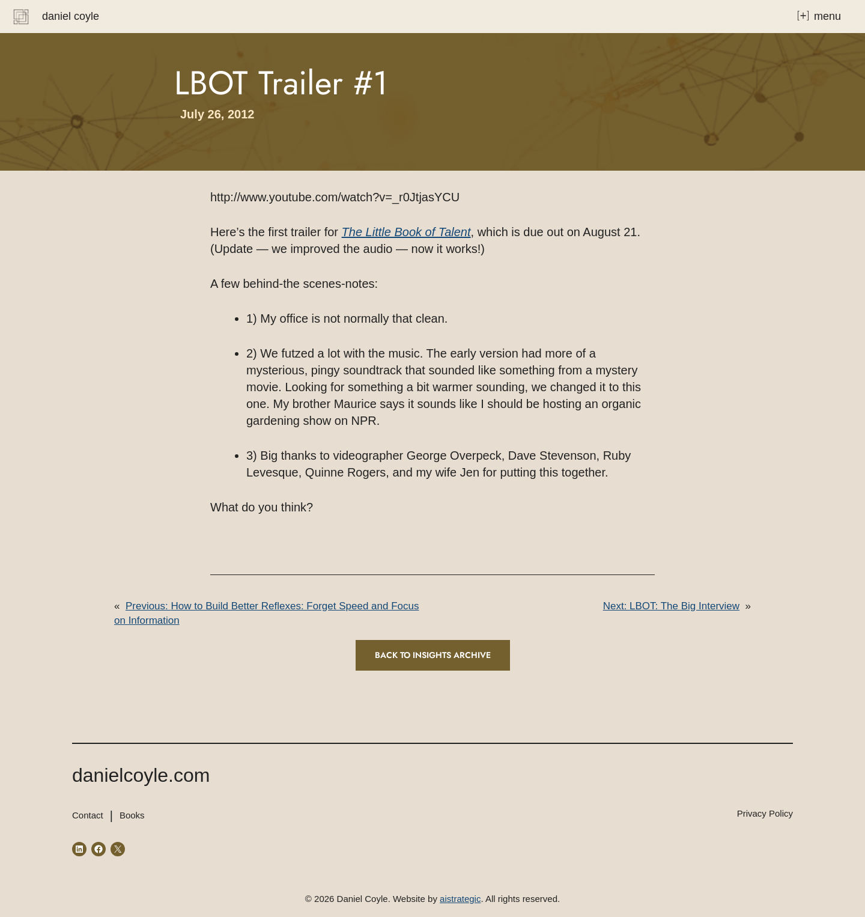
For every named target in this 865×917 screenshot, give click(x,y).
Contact (87, 815)
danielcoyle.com (141, 775)
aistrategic (460, 899)
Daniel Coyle (70, 16)
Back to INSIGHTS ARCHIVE (433, 655)
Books (132, 815)
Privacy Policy (765, 813)
